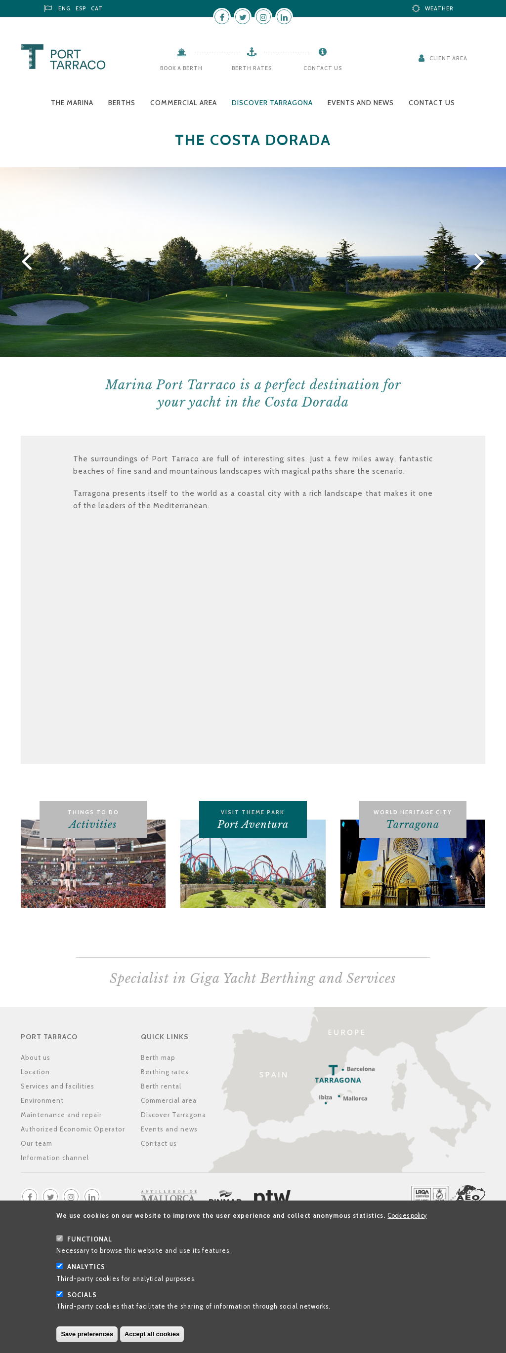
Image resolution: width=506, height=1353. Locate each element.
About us (35, 1057)
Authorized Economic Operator (73, 1129)
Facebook (222, 17)
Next (481, 262)
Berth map (158, 1057)
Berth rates (252, 68)
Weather (439, 8)
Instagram (263, 17)
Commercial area (183, 102)
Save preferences (87, 1334)
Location (35, 1072)
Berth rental (161, 1086)
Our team (36, 1143)
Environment (42, 1100)
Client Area (448, 58)
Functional (89, 1239)
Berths (121, 102)
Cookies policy (406, 1215)
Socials (82, 1295)
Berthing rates (165, 1072)
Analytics (86, 1267)
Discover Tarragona (272, 102)
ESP (81, 8)
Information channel (55, 1158)
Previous (25, 262)
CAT (97, 8)
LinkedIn (284, 17)
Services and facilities (57, 1086)
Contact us (322, 68)
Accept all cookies (152, 1334)
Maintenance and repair (61, 1115)
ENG (64, 8)
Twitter (243, 17)
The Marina (72, 102)
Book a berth (181, 68)
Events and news (361, 102)
